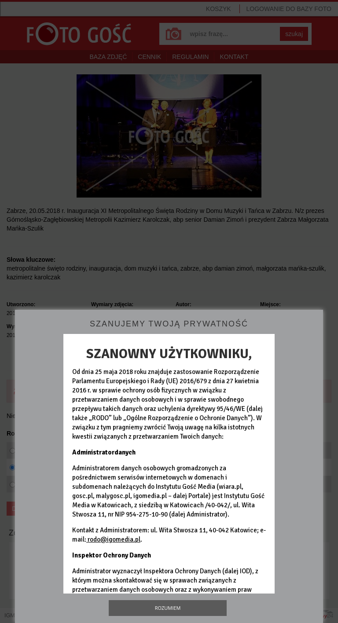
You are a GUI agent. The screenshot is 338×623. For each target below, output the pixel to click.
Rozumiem (168, 608)
